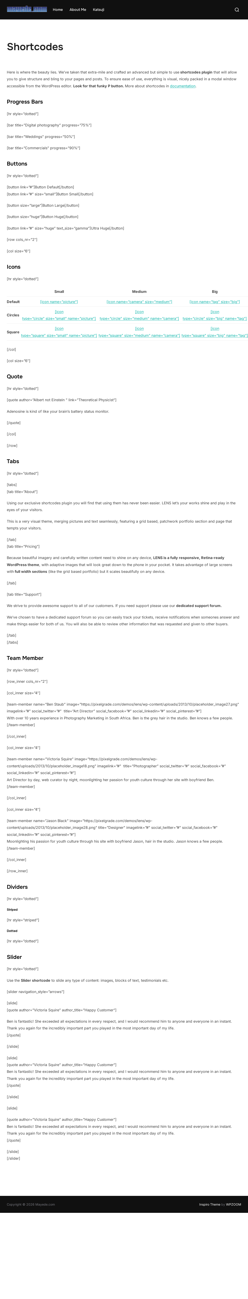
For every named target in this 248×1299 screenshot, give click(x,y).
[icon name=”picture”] (59, 301)
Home (58, 9)
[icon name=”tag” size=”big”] (215, 301)
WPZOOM (233, 1204)
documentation (182, 86)
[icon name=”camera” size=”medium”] (139, 301)
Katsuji (98, 9)
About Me (78, 9)
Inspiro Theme (209, 1204)
